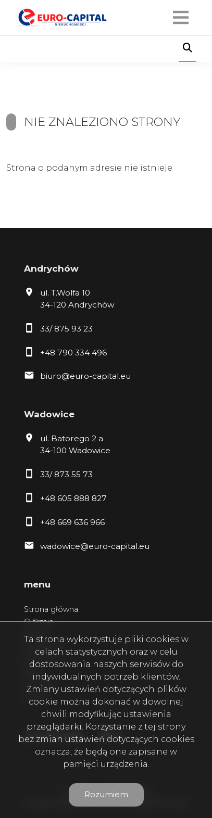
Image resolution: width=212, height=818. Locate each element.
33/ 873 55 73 (66, 474)
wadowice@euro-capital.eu (94, 546)
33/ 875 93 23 (66, 329)
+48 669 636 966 (72, 522)
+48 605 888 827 (73, 498)
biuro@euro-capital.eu (85, 376)
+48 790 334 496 (73, 352)
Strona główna (51, 609)
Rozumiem (106, 794)
